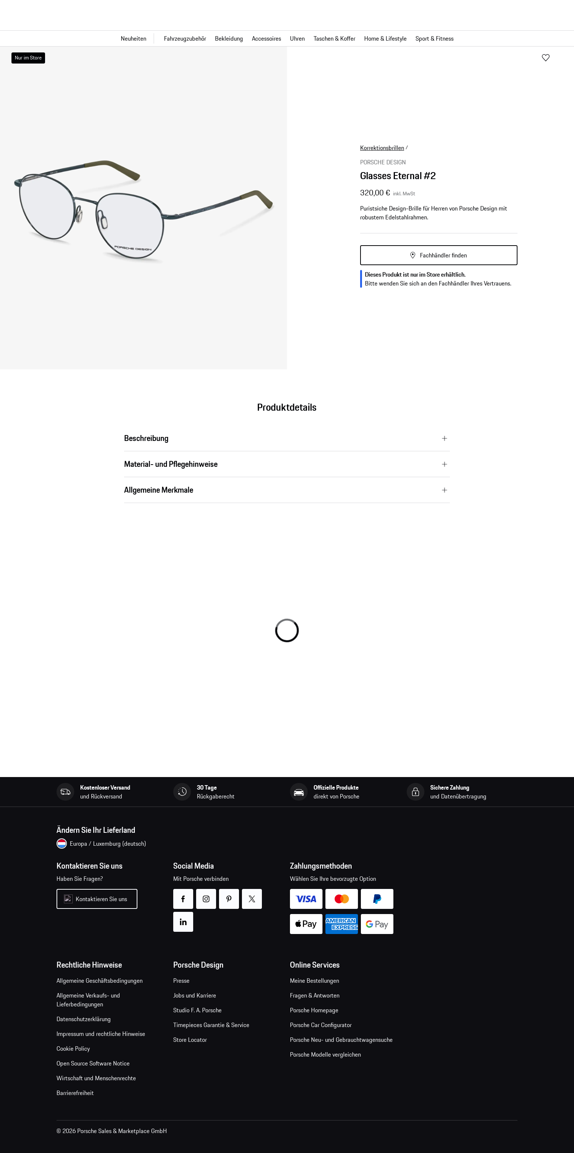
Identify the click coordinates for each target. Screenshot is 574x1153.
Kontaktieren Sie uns (101, 898)
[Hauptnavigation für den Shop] (287, 38)
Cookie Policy (73, 1048)
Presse (181, 980)
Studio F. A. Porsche (197, 1010)
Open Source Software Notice (93, 1063)
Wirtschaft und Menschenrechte (96, 1078)
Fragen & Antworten (314, 995)
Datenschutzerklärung (84, 1019)
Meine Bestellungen (314, 980)
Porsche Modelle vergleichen (325, 1054)
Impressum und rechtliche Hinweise (101, 1033)
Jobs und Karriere (194, 995)
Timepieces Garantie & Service (211, 1024)
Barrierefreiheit (75, 1092)
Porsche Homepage (314, 1010)
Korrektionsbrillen (382, 147)
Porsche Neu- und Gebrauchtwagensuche (341, 1039)
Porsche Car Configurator (321, 1024)
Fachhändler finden (443, 255)
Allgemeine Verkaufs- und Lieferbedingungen (88, 1000)
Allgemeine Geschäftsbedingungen (100, 980)
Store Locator (190, 1039)
